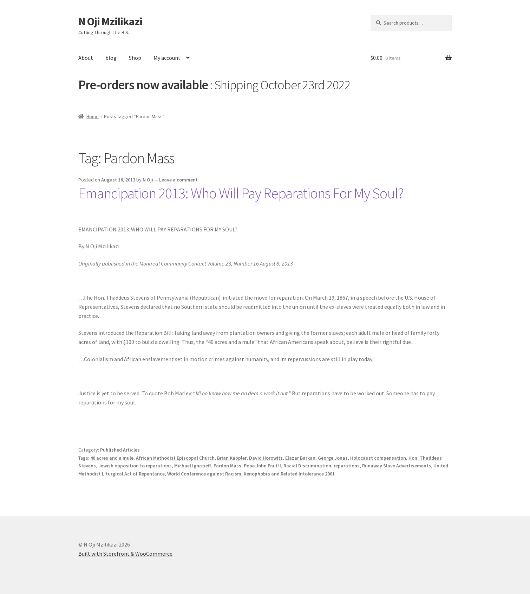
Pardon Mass (227, 465)
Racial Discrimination (307, 465)
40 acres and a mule (111, 458)
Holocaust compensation (378, 458)
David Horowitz (266, 458)
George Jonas (333, 458)
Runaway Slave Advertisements (396, 465)
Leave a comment (178, 180)
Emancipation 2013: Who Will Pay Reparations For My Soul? (241, 193)
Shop (135, 57)
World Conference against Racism (204, 474)
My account (167, 57)
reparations (347, 465)
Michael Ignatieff (192, 465)
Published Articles (120, 450)
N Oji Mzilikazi (110, 21)
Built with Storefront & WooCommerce (125, 553)
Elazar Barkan (300, 458)
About (85, 57)
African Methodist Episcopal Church (175, 458)
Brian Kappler (232, 458)
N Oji (148, 180)
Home (92, 116)
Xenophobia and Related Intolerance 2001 (289, 474)
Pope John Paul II (262, 465)
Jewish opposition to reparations (135, 465)
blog (111, 57)
